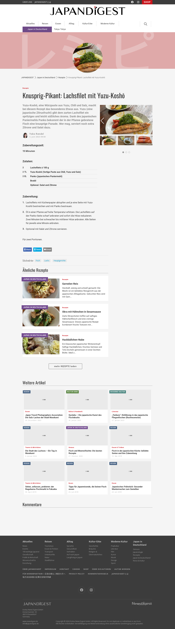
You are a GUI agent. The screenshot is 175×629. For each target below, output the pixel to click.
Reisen (45, 23)
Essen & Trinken (51, 549)
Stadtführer (49, 560)
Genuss (136, 549)
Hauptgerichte (60, 260)
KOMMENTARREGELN (98, 574)
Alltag (71, 23)
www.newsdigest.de (30, 621)
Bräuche (92, 549)
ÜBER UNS (27, 2)
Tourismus (49, 546)
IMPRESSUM (50, 569)
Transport (49, 551)
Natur (47, 557)
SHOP (147, 2)
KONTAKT (64, 569)
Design (114, 560)
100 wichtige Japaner (31, 551)
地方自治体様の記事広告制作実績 (37, 577)
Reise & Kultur (139, 560)
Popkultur (115, 546)
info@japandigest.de (31, 623)
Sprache (70, 546)
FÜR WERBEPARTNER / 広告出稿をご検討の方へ (44, 574)
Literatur (114, 549)
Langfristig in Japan (74, 557)
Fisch (38, 260)
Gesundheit (72, 549)
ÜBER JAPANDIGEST (32, 569)
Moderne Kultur (108, 23)
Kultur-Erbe (87, 23)
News (25, 546)
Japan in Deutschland (37, 29)
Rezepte (136, 555)
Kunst (113, 554)
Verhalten (71, 551)
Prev (103, 122)
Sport (113, 563)
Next (149, 122)
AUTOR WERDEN (122, 569)
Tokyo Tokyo (60, 29)
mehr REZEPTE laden (65, 366)
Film (112, 551)
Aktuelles (30, 23)
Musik (113, 557)
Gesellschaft (28, 554)
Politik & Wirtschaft (30, 557)
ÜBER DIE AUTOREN (101, 569)
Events (25, 549)
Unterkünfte (50, 554)
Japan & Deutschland (141, 558)
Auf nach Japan (73, 554)
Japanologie (138, 552)
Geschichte (93, 546)
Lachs (46, 260)
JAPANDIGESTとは (43, 2)
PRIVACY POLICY (76, 574)
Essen (58, 23)
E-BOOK (76, 569)
